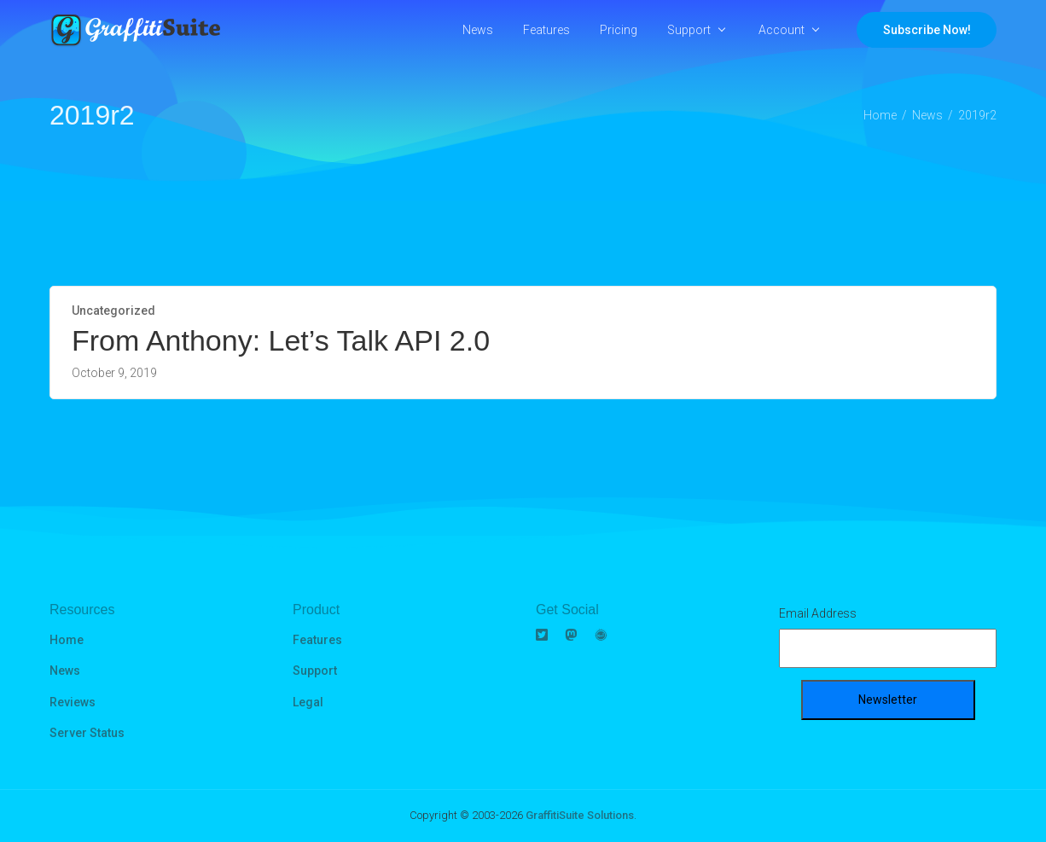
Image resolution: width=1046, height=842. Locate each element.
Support (689, 30)
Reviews (72, 702)
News (477, 30)
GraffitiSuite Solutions (580, 815)
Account (781, 30)
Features (546, 30)
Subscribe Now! (927, 30)
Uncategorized (113, 310)
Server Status (87, 733)
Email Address (818, 613)
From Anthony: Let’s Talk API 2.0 (281, 340)
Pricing (618, 30)
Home (66, 640)
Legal (308, 702)
